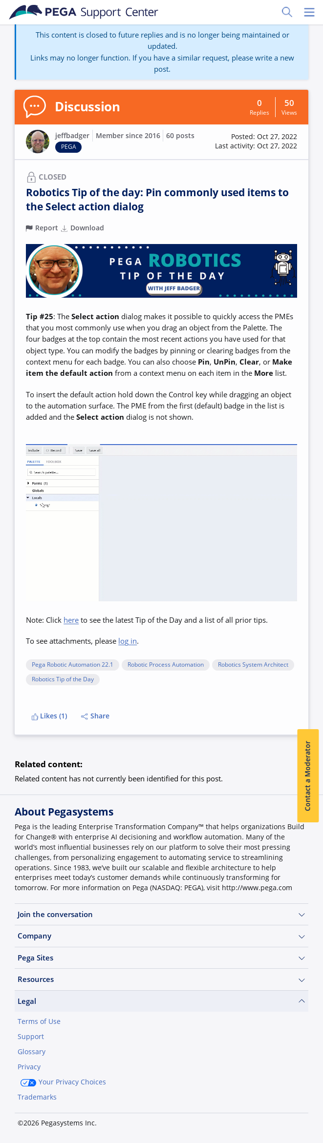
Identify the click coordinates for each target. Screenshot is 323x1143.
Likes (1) (49, 716)
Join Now (41, 1122)
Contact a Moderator (307, 776)
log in (127, 641)
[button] (256, 141)
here (71, 620)
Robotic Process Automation (166, 665)
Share (95, 716)
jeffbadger (72, 135)
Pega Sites (161, 957)
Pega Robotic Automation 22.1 (72, 665)
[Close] (309, 1076)
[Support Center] (84, 12)
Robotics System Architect (253, 665)
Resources (161, 979)
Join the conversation (161, 914)
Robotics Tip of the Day (63, 679)
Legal (161, 1001)
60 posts (180, 135)
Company (161, 935)
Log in (92, 1122)
